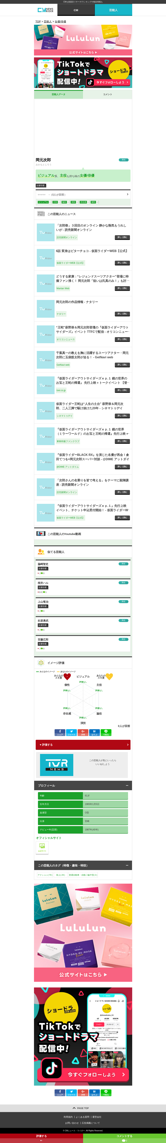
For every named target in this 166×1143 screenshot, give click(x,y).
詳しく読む (122, 237)
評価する (41, 1139)
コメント (107, 94)
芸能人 (113, 10)
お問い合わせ (72, 1123)
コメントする (124, 1139)
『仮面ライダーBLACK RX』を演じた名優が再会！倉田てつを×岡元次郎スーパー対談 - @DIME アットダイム (92, 459)
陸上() (60, 875)
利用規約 (68, 1117)
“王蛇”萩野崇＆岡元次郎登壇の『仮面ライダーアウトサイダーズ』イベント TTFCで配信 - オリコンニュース (92, 332)
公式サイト (48, 842)
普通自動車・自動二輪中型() (83, 875)
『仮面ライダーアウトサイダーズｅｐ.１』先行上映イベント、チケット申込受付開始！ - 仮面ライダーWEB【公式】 (92, 510)
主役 (63, 175)
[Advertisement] (83, 127)
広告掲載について (91, 1123)
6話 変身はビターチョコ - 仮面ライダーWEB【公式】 (92, 251)
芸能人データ (58, 94)
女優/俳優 (87, 175)
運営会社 (96, 1117)
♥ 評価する (46, 744)
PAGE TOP (83, 1108)
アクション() (45, 875)
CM (76, 10)
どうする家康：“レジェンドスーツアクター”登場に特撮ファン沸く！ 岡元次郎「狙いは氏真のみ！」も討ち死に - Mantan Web (92, 281)
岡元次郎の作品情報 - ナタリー (77, 302)
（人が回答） (52, 194)
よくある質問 (82, 1117)
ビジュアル (46, 175)
